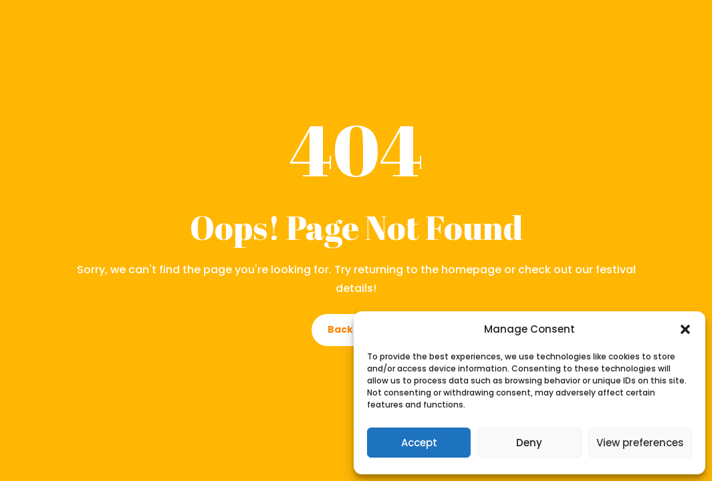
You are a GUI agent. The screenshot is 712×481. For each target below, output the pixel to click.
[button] (685, 329)
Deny (529, 443)
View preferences (640, 443)
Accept (419, 443)
